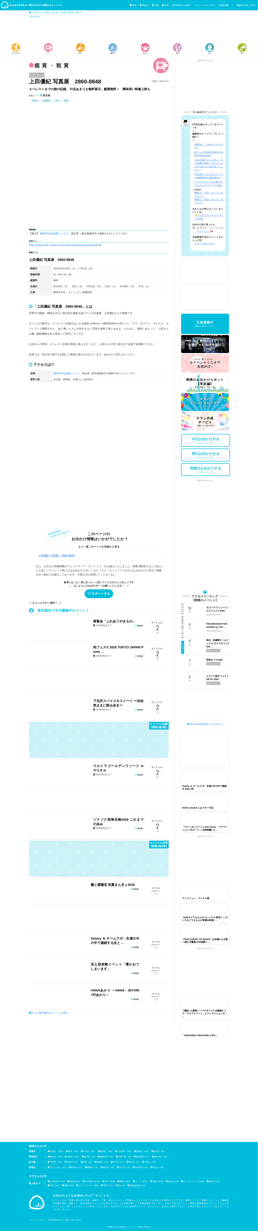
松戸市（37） (119, 1162)
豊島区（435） (143, 1151)
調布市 (35, 101)
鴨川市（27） (135, 1162)
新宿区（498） (107, 1151)
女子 (57, 101)
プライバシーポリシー (38, 1220)
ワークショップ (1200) (195, 1181)
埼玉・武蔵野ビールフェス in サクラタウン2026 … (217, 643)
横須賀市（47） (143, 1157)
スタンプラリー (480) (89, 1185)
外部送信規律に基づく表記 (58, 1220)
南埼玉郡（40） (142, 1167)
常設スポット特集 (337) (114, 1185)
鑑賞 (66, 101)
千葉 (155, 5)
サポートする (99, 593)
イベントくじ (203, 231)
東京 (133, 5)
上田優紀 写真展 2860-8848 (56, 555)
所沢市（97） (77, 1167)
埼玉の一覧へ (159, 1167)
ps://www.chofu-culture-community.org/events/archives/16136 (67, 244)
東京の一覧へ (160, 1151)
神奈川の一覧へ (161, 1157)
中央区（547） (90, 1151)
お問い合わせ (75, 1220)
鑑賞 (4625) (75, 1181)
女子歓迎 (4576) (92, 1181)
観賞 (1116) (216, 1181)
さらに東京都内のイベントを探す (50, 1012)
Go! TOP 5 (182, 648)
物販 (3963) (125, 1181)
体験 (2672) (159, 1181)
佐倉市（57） (73, 1162)
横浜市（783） (56, 1157)
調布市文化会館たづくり (54, 233)
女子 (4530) (110, 1181)
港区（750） (74, 1151)
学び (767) (54, 1185)
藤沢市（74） (90, 1157)
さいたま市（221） (59, 1167)
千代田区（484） (125, 1151)
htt (30, 244)
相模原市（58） (107, 1157)
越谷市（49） (109, 1167)
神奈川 (144, 5)
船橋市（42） (103, 1162)
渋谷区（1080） (57, 1151)
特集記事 (224, 5)
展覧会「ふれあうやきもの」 (114, 621)
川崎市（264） (74, 1157)
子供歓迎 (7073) (57, 1181)
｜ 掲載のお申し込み (243, 5)
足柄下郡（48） (125, 1157)
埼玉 (165, 5)
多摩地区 (47, 101)
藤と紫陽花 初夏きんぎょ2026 (113, 884)
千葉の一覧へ (151, 1162)
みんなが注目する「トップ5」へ (205, 723)
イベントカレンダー (205, 5)
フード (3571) (142, 1181)
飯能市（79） (93, 1167)
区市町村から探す (181, 5)
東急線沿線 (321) (138, 1185)
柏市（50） (88, 1162)
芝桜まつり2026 (214, 659)
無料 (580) (69, 1185)
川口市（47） (125, 1167)
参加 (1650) (174, 1181)
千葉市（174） (56, 1162)
